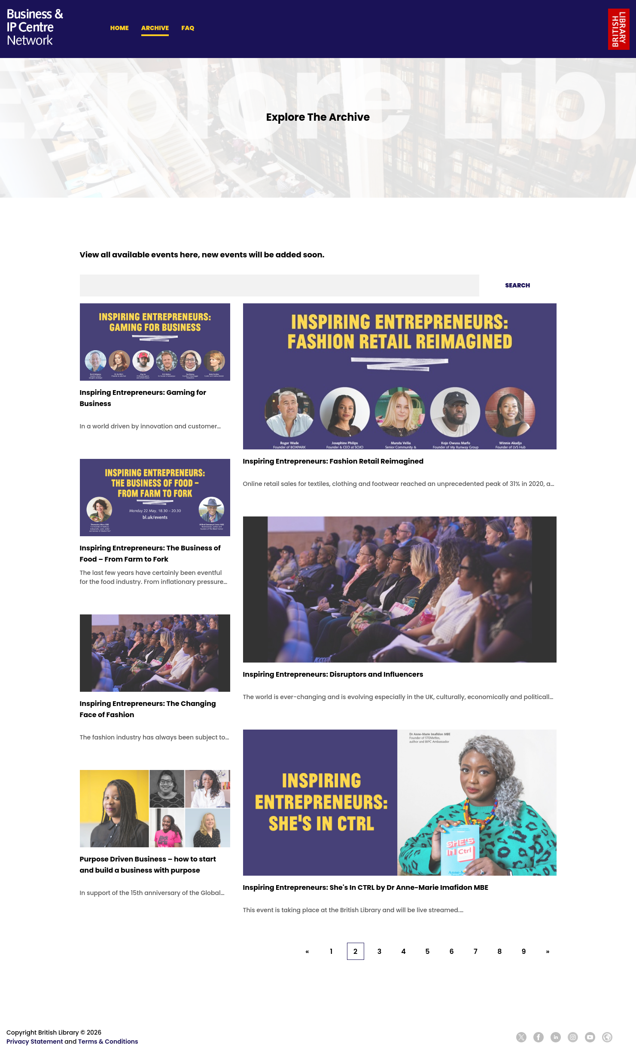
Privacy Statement (34, 1041)
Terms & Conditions (108, 1041)
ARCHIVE (155, 28)
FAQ (187, 28)
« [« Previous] (307, 951)
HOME (119, 28)
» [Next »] (547, 951)
